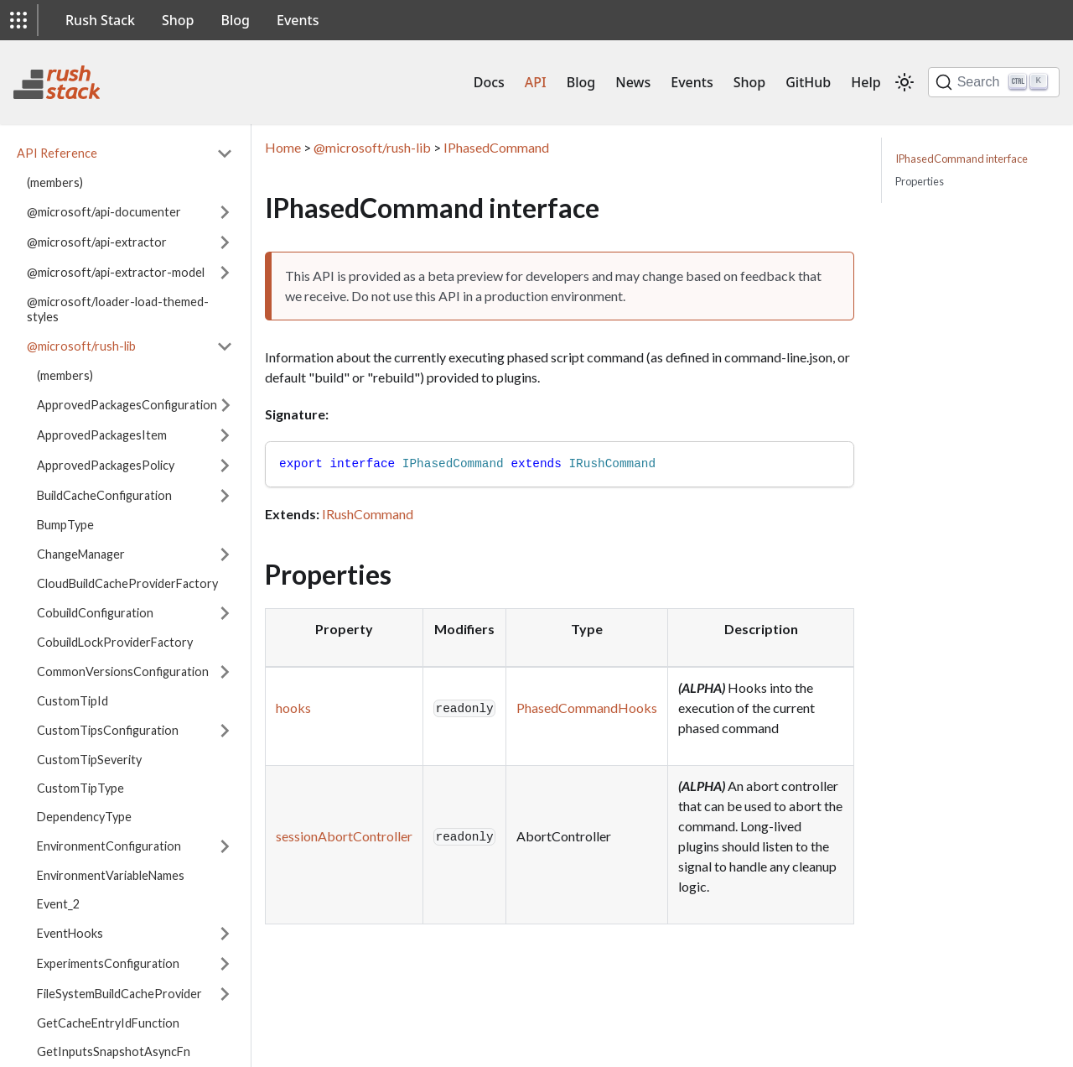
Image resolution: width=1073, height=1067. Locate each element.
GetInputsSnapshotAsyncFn (113, 1051)
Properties (919, 181)
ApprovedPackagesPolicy (105, 465)
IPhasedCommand (496, 147)
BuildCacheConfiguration (104, 495)
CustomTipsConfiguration (108, 730)
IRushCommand (367, 514)
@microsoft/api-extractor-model (116, 272)
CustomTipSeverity (89, 759)
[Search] (994, 82)
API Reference (57, 153)
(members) (55, 182)
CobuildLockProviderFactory (115, 642)
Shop (178, 20)
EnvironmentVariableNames (110, 875)
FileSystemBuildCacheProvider (119, 993)
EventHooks (70, 933)
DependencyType (84, 816)
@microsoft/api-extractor (97, 242)
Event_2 (58, 904)
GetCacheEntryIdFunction (108, 1023)
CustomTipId (72, 701)
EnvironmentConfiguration (109, 846)
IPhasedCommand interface (961, 158)
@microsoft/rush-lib (81, 346)
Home (283, 147)
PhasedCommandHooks (586, 708)
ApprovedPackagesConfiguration (127, 405)
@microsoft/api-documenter (104, 212)
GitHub (808, 82)
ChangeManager (81, 554)
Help (865, 82)
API (536, 82)
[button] (18, 20)
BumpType (65, 525)
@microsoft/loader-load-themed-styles (118, 309)
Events (298, 20)
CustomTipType (80, 788)
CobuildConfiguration (95, 613)
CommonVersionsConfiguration (123, 671)
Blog (235, 20)
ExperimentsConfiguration (108, 963)
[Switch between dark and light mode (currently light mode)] (904, 82)
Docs (489, 82)
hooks (293, 708)
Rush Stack (100, 20)
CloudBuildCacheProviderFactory (127, 583)
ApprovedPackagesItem (102, 435)
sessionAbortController (344, 836)
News (633, 82)
